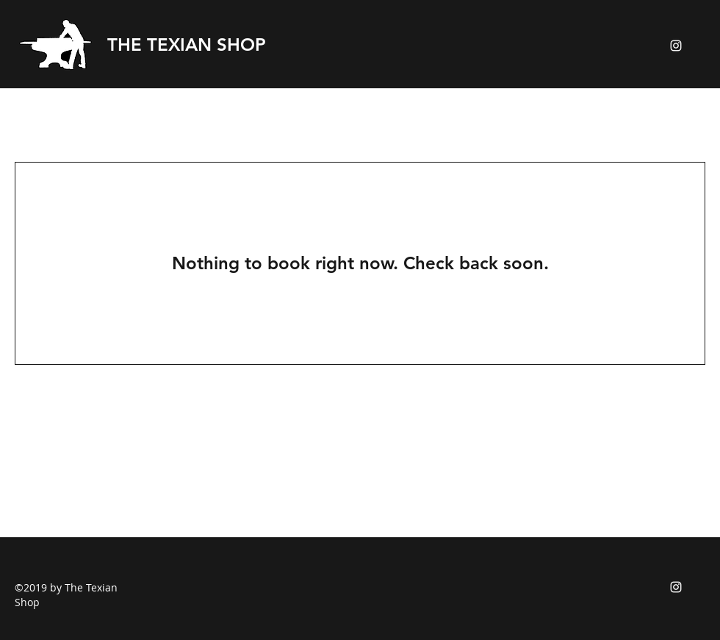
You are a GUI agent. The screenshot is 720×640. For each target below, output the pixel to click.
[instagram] (676, 45)
